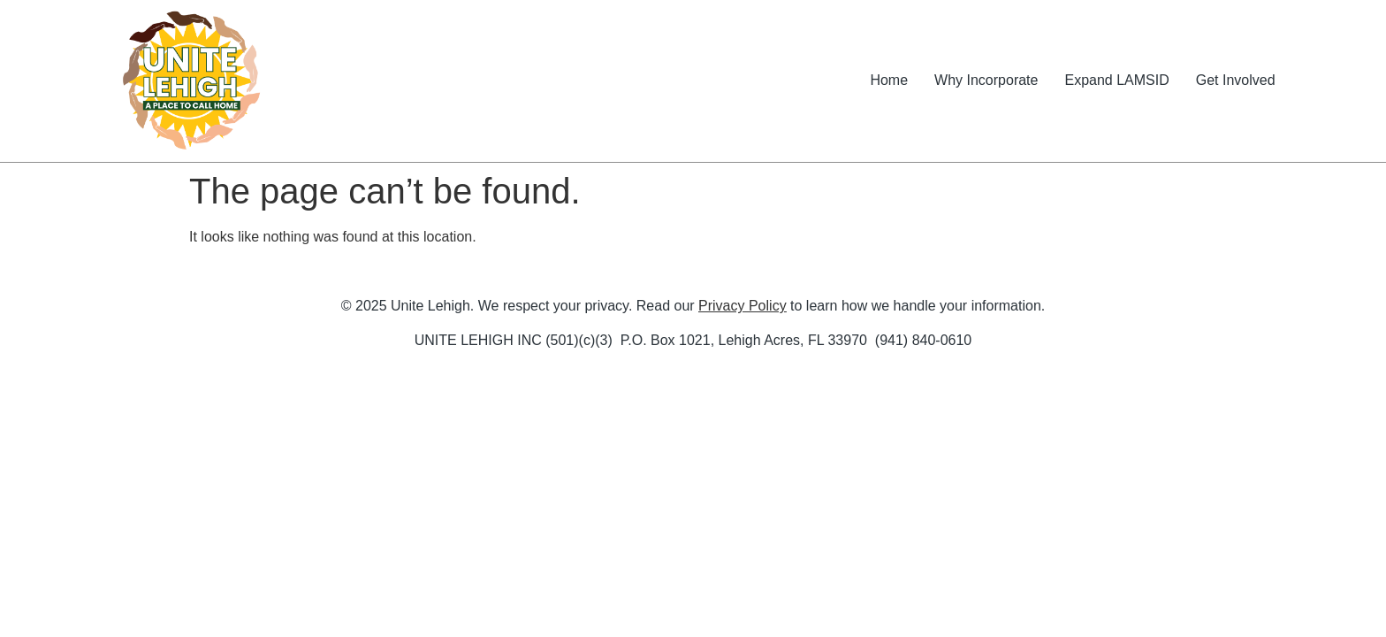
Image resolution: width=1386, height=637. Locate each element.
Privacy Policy (742, 305)
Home (889, 80)
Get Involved (1236, 80)
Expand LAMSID (1116, 80)
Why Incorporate (986, 80)
